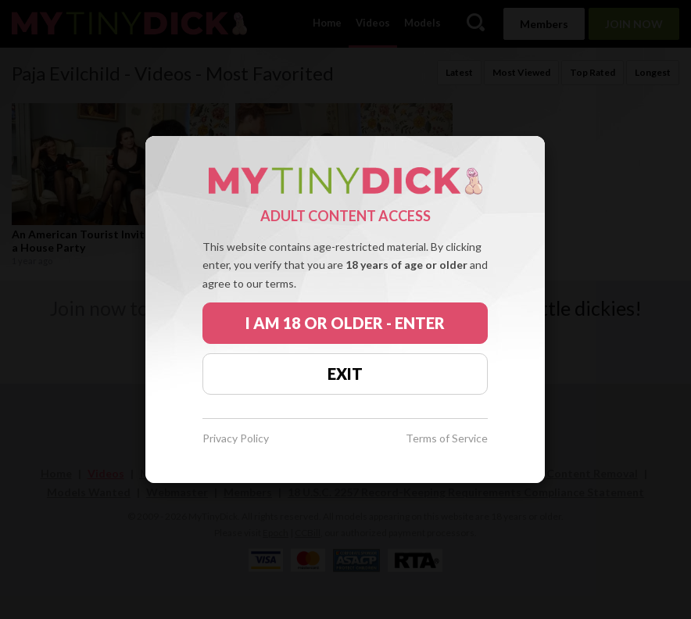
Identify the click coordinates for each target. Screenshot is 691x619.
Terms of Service (447, 439)
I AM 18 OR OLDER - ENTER (345, 322)
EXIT (345, 373)
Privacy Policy (235, 439)
